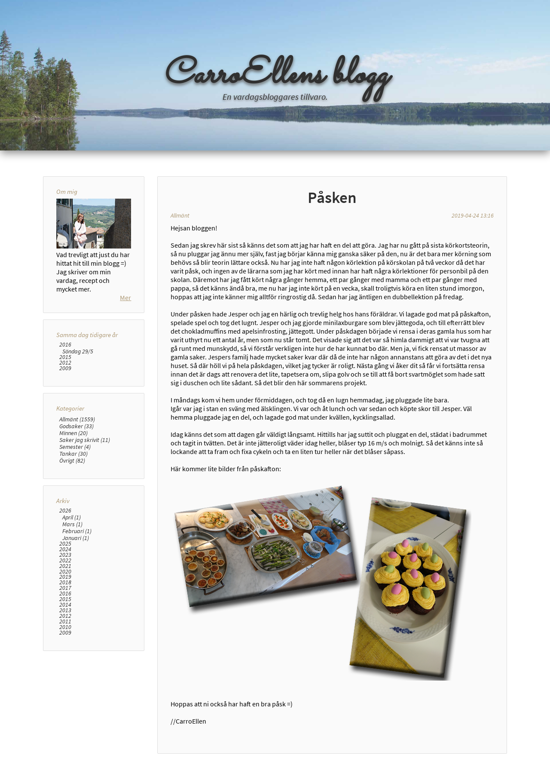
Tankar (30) (73, 453)
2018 (65, 582)
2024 (65, 549)
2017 (65, 588)
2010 (65, 627)
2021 (65, 566)
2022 (65, 560)
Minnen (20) (73, 433)
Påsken (332, 197)
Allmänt (180, 215)
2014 (65, 605)
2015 (65, 357)
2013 (65, 610)
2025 (65, 543)
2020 (65, 571)
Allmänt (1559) (77, 419)
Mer (125, 297)
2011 (65, 621)
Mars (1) (72, 524)
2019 (65, 577)
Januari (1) (75, 538)
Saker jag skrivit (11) (84, 440)
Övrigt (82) (72, 460)
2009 (65, 368)
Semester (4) (75, 447)
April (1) (71, 517)
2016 (65, 344)
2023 (65, 555)
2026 (65, 510)
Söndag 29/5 (77, 351)
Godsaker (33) (76, 426)
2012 (65, 362)
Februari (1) (77, 531)
